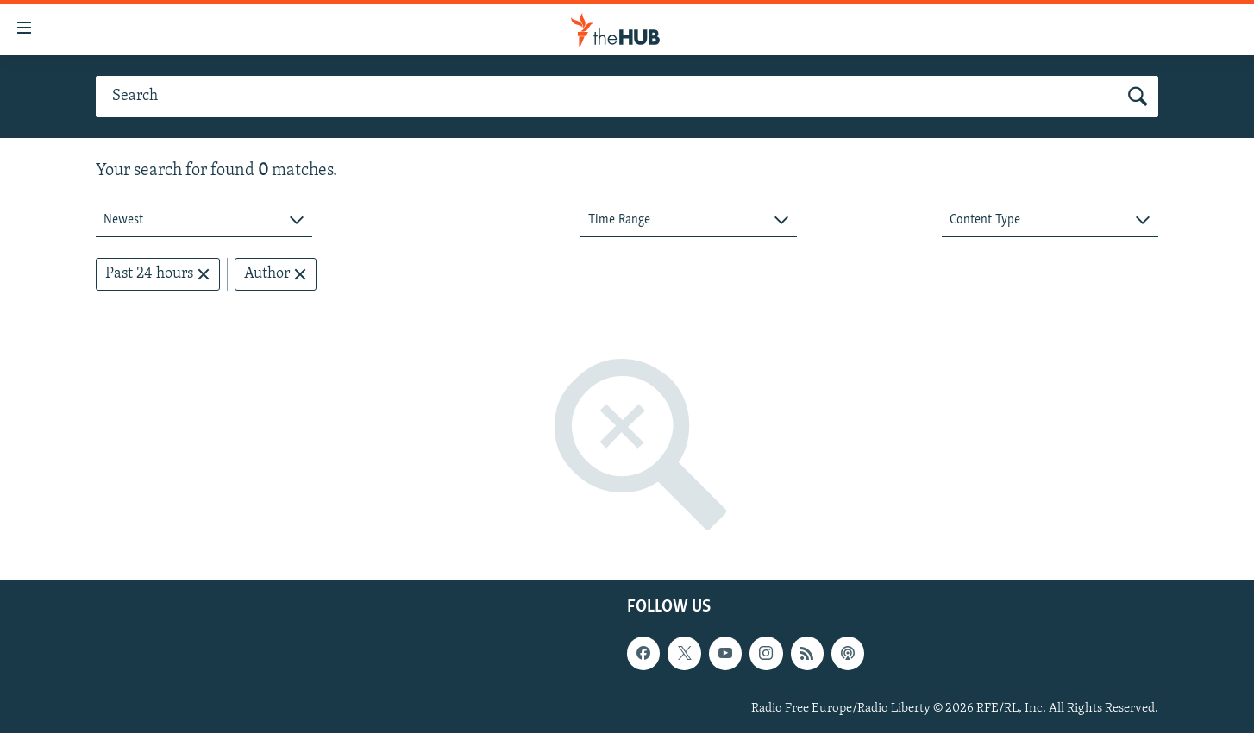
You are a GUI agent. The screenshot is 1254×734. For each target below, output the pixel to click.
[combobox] (204, 220)
